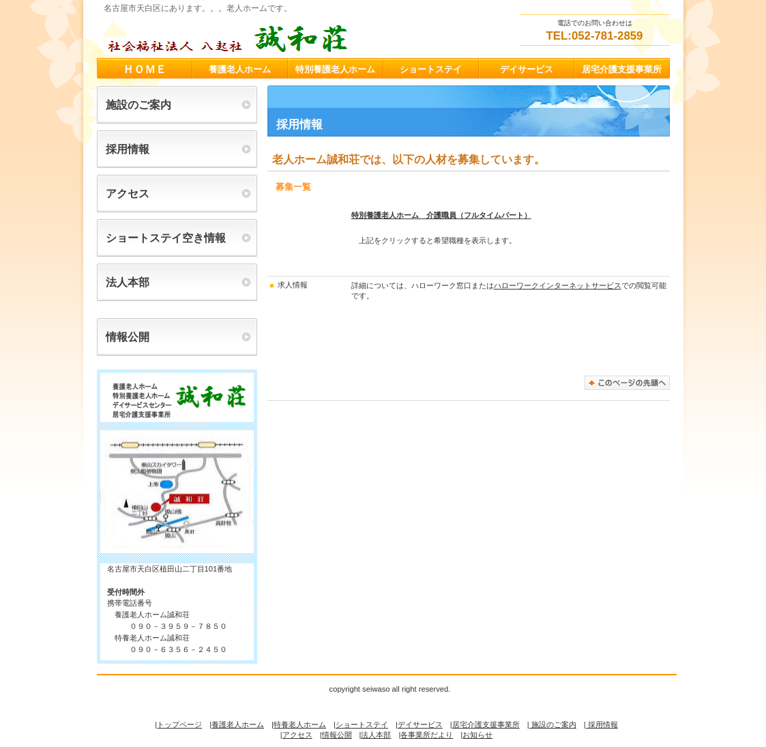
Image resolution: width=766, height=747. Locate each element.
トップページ (179, 724)
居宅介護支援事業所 (486, 724)
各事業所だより (426, 735)
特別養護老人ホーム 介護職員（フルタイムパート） (441, 215)
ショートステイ (362, 724)
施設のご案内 (552, 724)
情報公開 (337, 735)
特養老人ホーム (300, 724)
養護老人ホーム (237, 724)
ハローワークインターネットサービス (557, 285)
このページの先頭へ (627, 383)
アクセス (297, 735)
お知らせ (477, 735)
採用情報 (602, 724)
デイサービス (420, 724)
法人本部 (376, 735)
